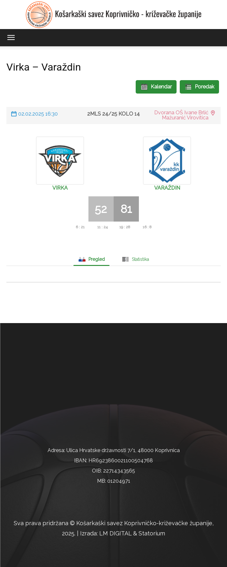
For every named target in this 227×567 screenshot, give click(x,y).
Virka (60, 188)
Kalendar (156, 87)
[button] (11, 37)
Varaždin (167, 188)
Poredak (199, 87)
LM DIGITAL (115, 533)
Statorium (152, 533)
